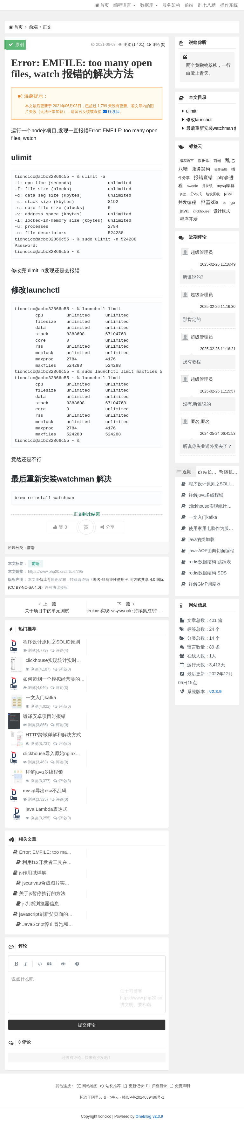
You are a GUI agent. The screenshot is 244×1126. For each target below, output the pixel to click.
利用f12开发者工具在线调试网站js (54, 862)
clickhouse (201, 211)
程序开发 (189, 219)
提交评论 (87, 1024)
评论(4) (59, 650)
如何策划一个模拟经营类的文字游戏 (61, 679)
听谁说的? (193, 277)
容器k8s (210, 202)
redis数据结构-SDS (204, 572)
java (185, 210)
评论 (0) (155, 44)
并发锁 (208, 186)
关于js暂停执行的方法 (38, 893)
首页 (102, 5)
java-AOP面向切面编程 (207, 550)
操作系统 (229, 5)
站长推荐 (110, 1086)
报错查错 (204, 177)
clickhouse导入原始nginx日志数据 (59, 753)
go (232, 202)
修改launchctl (197, 119)
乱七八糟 (207, 5)
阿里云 (97, 1097)
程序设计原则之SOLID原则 (51, 641)
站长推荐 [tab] (207, 472)
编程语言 (124, 5)
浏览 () (134, 44)
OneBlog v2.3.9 (149, 1116)
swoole (193, 186)
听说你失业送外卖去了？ (207, 446)
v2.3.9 (215, 691)
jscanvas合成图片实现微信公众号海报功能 (63, 883)
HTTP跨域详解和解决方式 (53, 734)
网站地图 (87, 1086)
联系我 (110, 111)
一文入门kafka (41, 697)
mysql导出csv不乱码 (44, 790)
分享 (107, 527)
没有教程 (192, 361)
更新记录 (133, 1086)
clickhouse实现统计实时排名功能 (61, 660)
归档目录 (156, 1086)
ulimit (189, 111)
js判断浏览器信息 (37, 903)
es (225, 203)
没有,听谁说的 (197, 404)
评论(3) (59, 687)
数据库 (149, 5)
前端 (189, 5)
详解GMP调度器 (201, 584)
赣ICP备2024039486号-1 (143, 1097)
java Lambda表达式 (46, 809)
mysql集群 (225, 186)
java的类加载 (198, 539)
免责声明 (179, 1086)
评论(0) (62, 669)
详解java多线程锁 (44, 772)
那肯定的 (192, 319)
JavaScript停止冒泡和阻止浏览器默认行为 (63, 924)
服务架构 (171, 5)
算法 (183, 194)
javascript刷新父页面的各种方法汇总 (54, 914)
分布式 (196, 194)
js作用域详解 (29, 872)
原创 (16, 44)
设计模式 (222, 211)
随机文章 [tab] (229, 472)
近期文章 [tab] (186, 471)
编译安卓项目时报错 (44, 716)
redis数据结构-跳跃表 (206, 561)
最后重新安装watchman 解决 (212, 128)
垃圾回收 (213, 194)
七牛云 (113, 1097)
